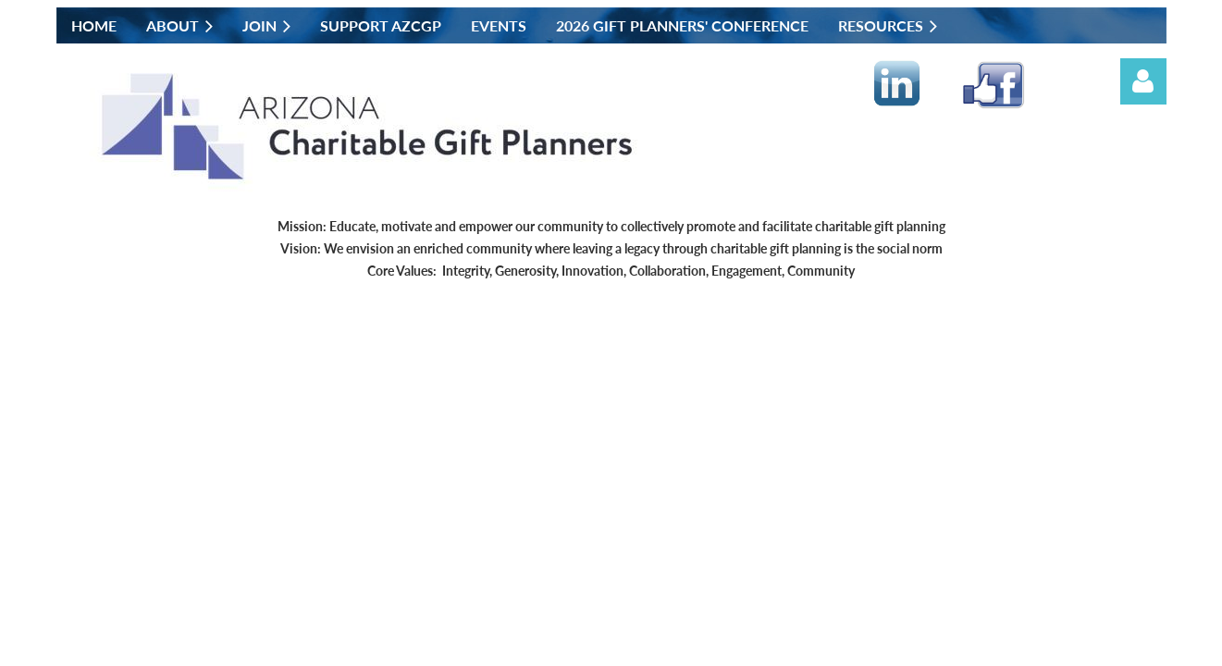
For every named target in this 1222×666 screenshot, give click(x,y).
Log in (1143, 81)
